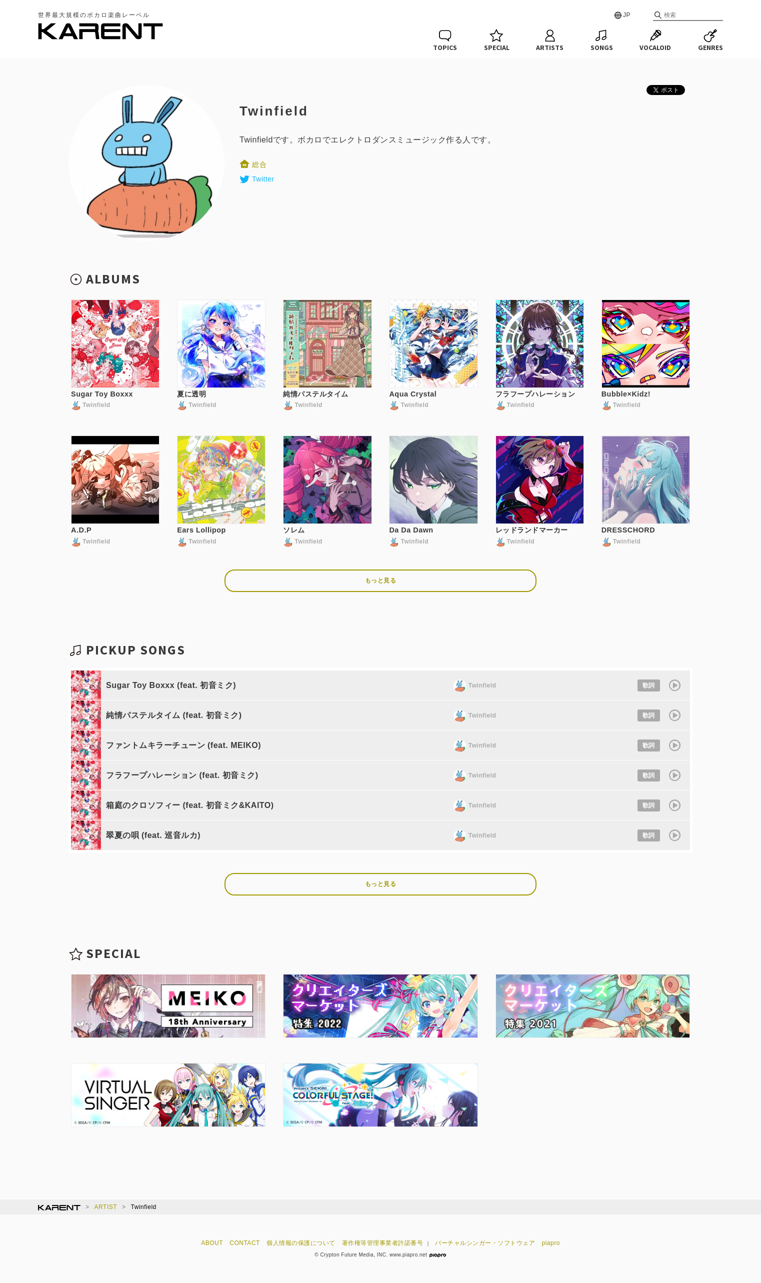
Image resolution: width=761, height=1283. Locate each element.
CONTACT (245, 1243)
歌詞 (648, 685)
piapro (551, 1243)
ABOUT (212, 1243)
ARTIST (105, 1207)
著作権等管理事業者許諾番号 (383, 1243)
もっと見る (380, 580)
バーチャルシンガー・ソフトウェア (485, 1243)
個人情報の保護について (301, 1243)
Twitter (257, 179)
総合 (253, 164)
